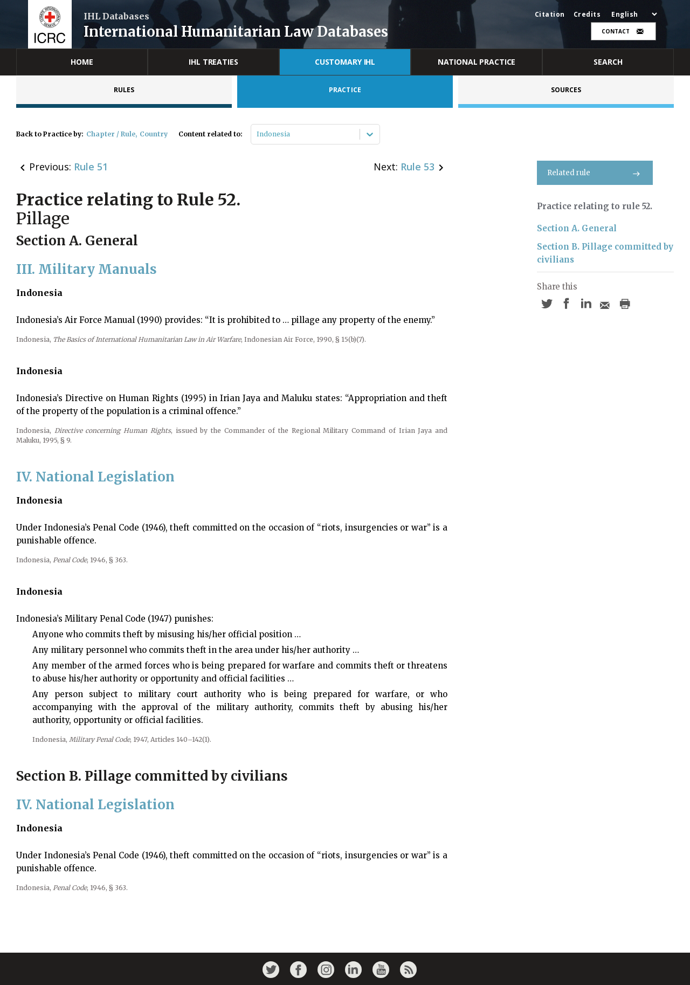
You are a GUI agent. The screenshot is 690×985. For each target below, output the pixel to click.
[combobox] (257, 134)
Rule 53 (417, 166)
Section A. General (577, 228)
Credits (587, 14)
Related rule (595, 172)
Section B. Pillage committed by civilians (605, 253)
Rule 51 (91, 166)
